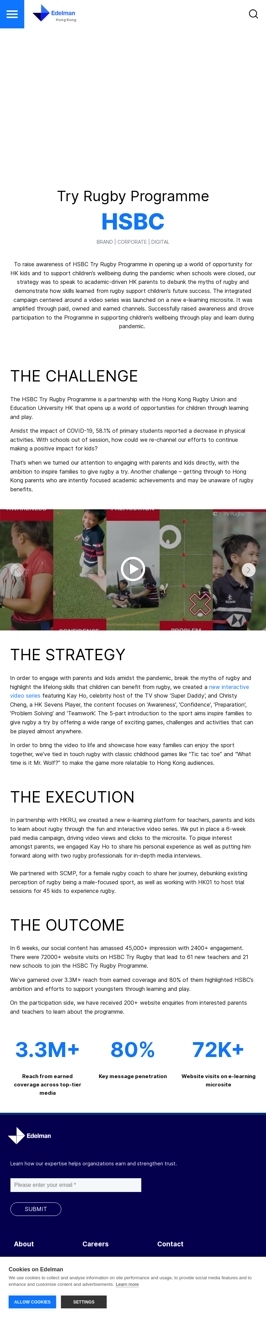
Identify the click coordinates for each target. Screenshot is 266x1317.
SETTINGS (84, 1302)
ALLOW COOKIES (32, 1302)
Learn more (127, 1285)
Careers (95, 1244)
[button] (12, 14)
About (24, 1244)
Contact (170, 1244)
